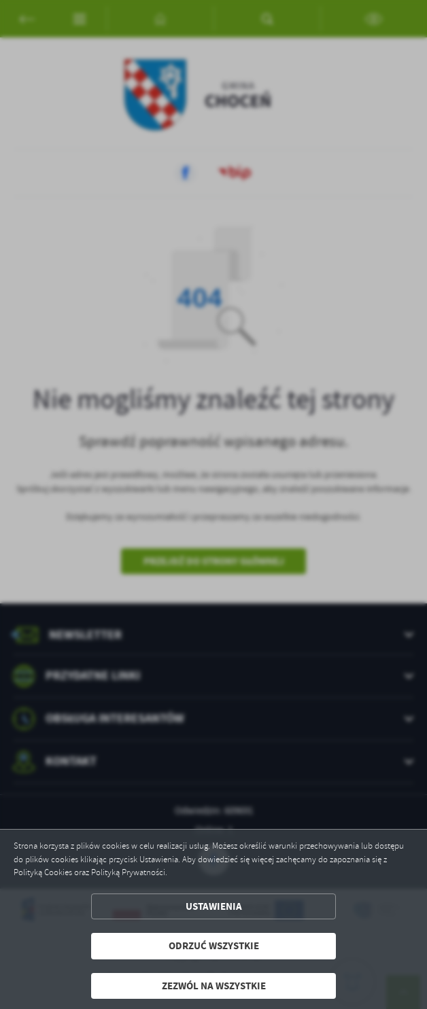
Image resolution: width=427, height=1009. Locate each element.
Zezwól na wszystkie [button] (214, 986)
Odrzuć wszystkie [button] (214, 946)
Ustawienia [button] (214, 906)
